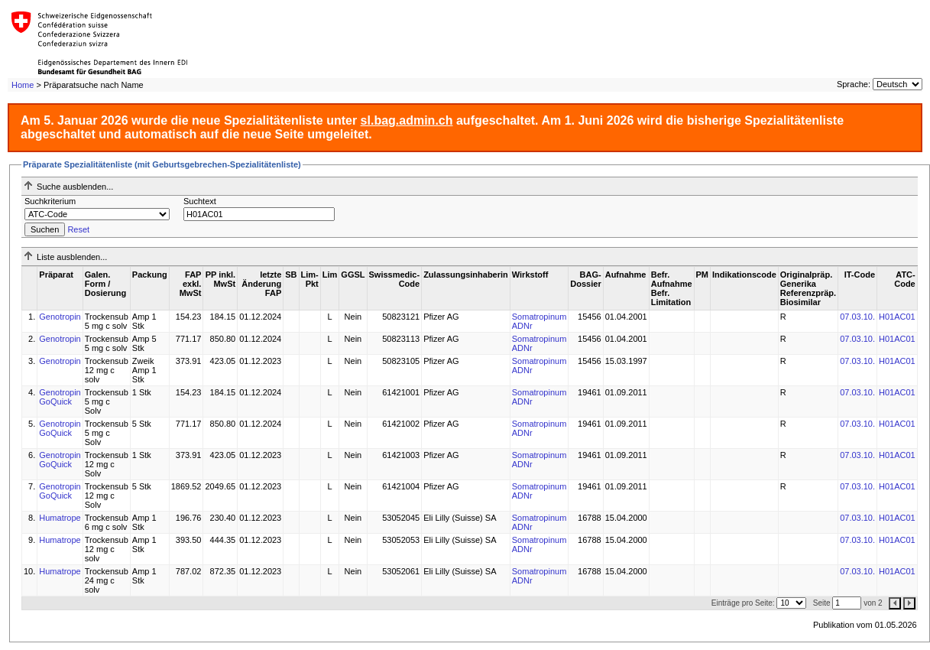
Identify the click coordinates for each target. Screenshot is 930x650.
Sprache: (853, 84)
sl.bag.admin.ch (407, 120)
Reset (78, 229)
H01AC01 (897, 316)
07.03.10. (857, 316)
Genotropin (59, 316)
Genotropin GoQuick (59, 397)
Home (22, 84)
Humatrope (59, 517)
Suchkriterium (50, 201)
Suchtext (199, 201)
